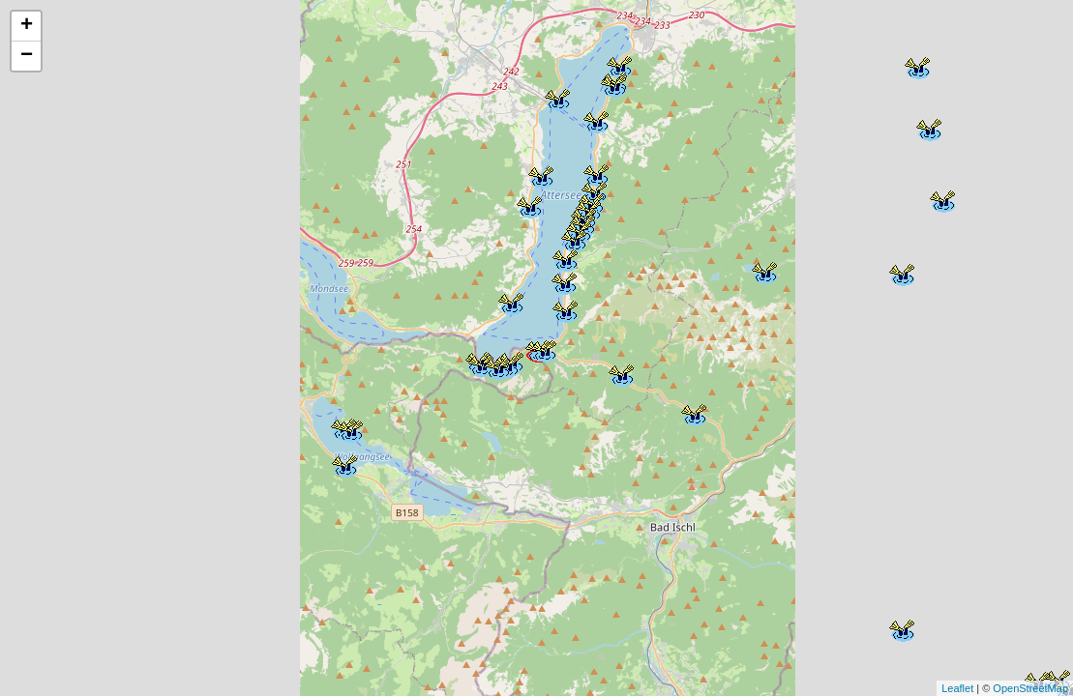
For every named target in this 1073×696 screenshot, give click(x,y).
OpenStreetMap (1030, 688)
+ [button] (26, 26)
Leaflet (957, 688)
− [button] (26, 56)
